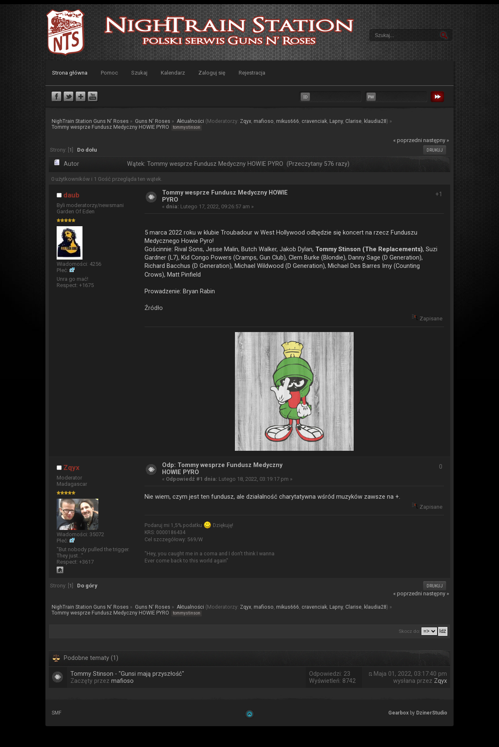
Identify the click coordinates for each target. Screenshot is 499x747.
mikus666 (287, 121)
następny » (436, 140)
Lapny (336, 121)
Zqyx (245, 121)
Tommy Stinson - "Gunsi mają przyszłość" (127, 673)
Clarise (353, 121)
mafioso (264, 121)
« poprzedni (407, 140)
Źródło (154, 308)
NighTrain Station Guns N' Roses (65, 32)
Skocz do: (409, 631)
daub (71, 195)
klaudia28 (375, 121)
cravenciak (314, 121)
